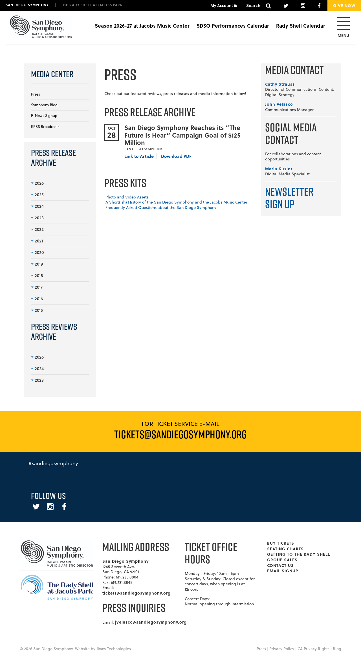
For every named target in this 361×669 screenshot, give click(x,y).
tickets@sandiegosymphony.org (136, 593)
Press (35, 94)
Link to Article (139, 156)
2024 (37, 206)
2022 (37, 229)
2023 (37, 218)
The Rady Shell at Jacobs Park (91, 4)
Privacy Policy (281, 649)
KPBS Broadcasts (45, 126)
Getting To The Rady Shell (298, 554)
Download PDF (176, 156)
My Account (223, 5)
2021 (37, 241)
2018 (37, 275)
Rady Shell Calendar (300, 25)
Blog (337, 649)
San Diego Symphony (27, 4)
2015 (37, 310)
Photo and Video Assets (126, 197)
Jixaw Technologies (113, 649)
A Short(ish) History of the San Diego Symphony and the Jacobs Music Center (176, 202)
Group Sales (282, 559)
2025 (37, 194)
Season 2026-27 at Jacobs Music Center (142, 25)
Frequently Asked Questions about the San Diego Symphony (160, 207)
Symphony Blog (44, 104)
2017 (37, 287)
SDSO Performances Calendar (233, 25)
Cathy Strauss (280, 84)
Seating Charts (285, 548)
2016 (37, 298)
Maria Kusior (278, 168)
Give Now (344, 5)
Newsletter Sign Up (289, 197)
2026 (37, 183)
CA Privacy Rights (313, 649)
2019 (37, 264)
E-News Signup (44, 115)
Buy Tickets (280, 543)
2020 (37, 252)
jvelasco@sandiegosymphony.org (151, 622)
